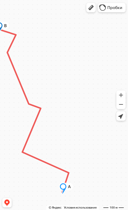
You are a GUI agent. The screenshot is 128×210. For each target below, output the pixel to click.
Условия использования (80, 207)
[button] (91, 7)
